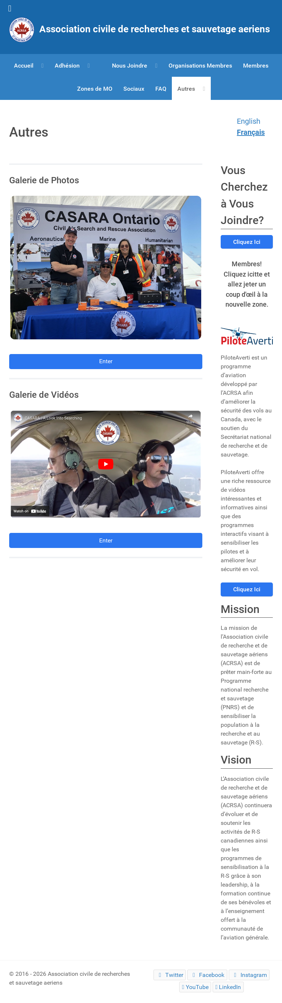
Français (251, 132)
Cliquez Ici (246, 241)
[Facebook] (207, 975)
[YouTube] (195, 987)
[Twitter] (169, 975)
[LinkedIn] (228, 987)
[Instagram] (249, 975)
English (248, 121)
